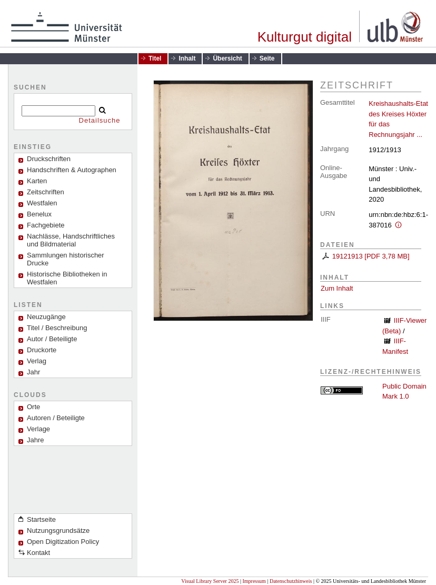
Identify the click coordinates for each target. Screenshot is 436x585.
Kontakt (38, 553)
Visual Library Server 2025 (210, 581)
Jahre (35, 440)
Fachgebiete (46, 225)
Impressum (253, 581)
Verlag (36, 361)
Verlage (38, 429)
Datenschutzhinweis (291, 581)
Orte (33, 407)
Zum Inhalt (337, 288)
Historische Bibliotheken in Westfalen (67, 278)
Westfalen (42, 203)
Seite (267, 58)
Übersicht (227, 58)
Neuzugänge (46, 317)
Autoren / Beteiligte (56, 418)
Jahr (33, 372)
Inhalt (187, 58)
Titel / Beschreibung (57, 328)
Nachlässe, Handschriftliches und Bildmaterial (71, 240)
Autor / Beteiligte (52, 339)
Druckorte (41, 350)
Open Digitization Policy (63, 542)
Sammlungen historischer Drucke (65, 259)
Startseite (41, 519)
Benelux (39, 214)
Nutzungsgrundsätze (58, 530)
